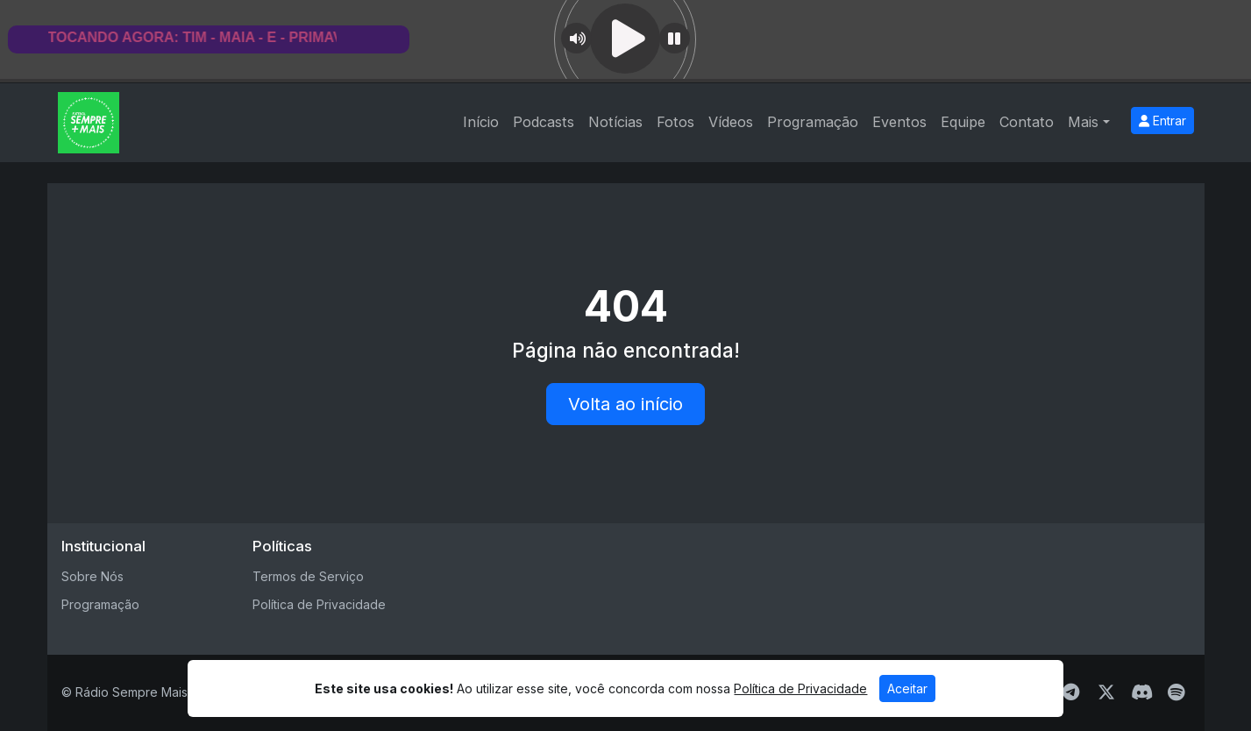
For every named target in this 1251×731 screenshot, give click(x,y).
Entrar (1162, 120)
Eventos (899, 122)
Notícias (615, 122)
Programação (812, 122)
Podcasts (543, 122)
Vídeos (730, 122)
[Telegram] (1071, 692)
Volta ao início (625, 404)
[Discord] (1142, 692)
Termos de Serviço (308, 576)
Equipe (963, 122)
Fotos (675, 122)
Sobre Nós (92, 576)
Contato (1026, 122)
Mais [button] (1083, 122)
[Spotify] (1176, 692)
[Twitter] (1106, 692)
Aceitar (907, 688)
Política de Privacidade (319, 604)
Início (481, 122)
